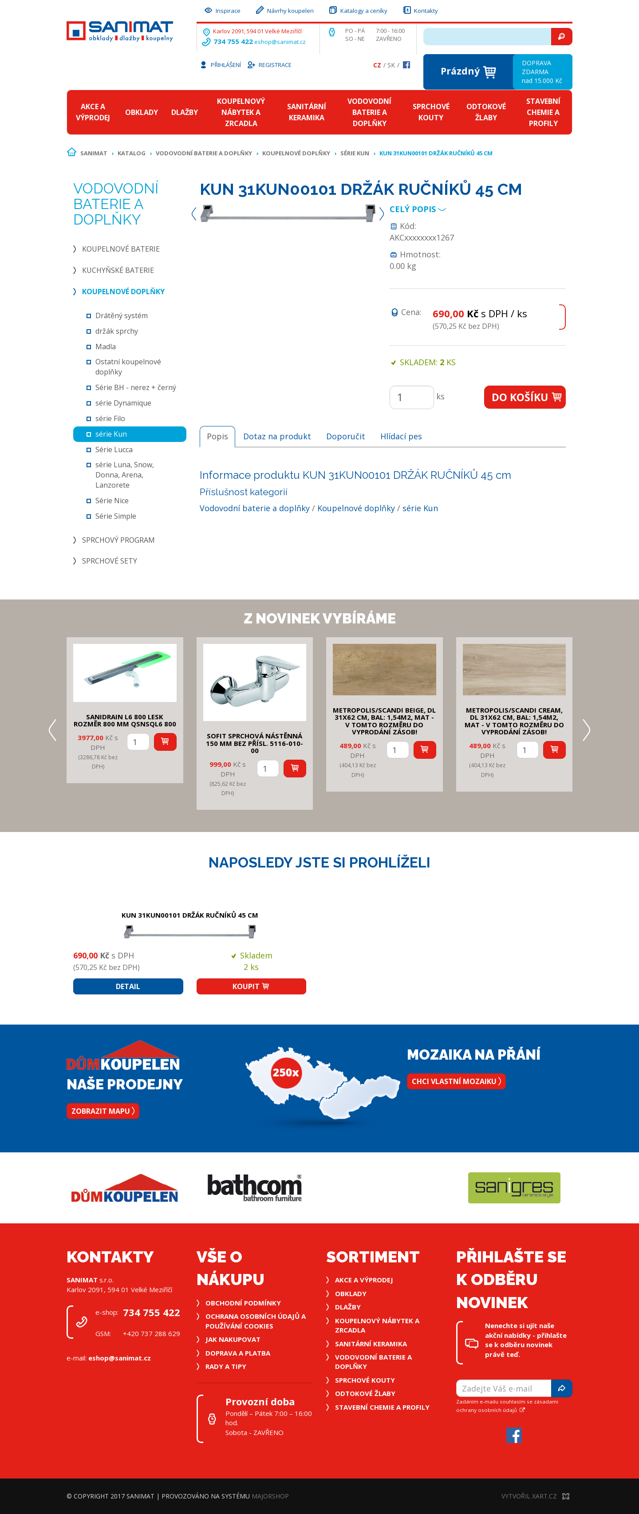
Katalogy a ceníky (357, 9)
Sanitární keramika (306, 112)
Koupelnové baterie (121, 249)
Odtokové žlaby (486, 112)
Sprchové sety (109, 561)
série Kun (354, 153)
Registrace (269, 64)
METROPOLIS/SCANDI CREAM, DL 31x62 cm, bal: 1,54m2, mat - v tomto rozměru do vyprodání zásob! (514, 721)
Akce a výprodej (93, 112)
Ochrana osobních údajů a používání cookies (255, 1321)
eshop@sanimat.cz (280, 42)
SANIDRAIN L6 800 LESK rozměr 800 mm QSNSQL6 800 (125, 720)
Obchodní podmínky (243, 1302)
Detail (128, 986)
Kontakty (420, 9)
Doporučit (345, 436)
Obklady (141, 112)
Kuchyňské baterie (118, 270)
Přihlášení (220, 64)
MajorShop (270, 1496)
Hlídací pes (401, 436)
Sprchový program (118, 540)
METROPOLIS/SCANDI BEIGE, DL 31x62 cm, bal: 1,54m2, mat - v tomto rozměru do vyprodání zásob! (384, 721)
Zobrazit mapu (102, 1111)
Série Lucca (114, 449)
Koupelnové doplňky (296, 153)
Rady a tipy (225, 1366)
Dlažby (184, 112)
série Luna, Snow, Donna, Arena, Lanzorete (124, 475)
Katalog (132, 153)
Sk (391, 65)
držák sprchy (116, 331)
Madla (105, 346)
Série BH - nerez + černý (135, 387)
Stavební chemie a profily (543, 112)
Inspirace (222, 9)
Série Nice (112, 500)
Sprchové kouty (431, 112)
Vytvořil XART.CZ (535, 1496)
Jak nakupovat (232, 1339)
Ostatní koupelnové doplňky (128, 367)
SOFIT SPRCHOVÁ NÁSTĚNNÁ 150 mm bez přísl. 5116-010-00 (254, 743)
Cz (377, 65)
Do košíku (527, 397)
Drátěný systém (121, 315)
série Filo (110, 418)
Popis (217, 436)
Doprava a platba (237, 1352)
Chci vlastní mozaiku (456, 1081)
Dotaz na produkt (277, 436)
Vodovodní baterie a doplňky (369, 112)
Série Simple (115, 516)
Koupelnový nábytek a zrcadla (241, 112)
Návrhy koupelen (284, 9)
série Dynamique (123, 403)
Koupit (251, 986)
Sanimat (93, 153)
